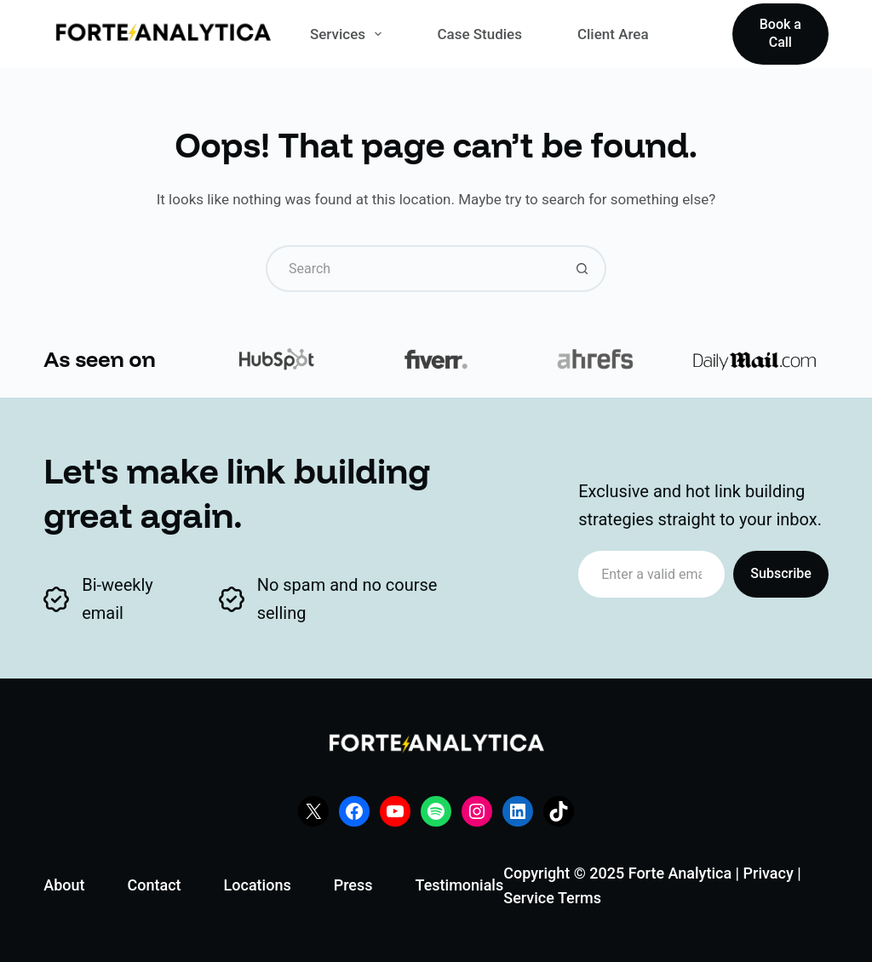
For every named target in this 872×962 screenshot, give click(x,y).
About (63, 885)
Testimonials (460, 885)
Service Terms (552, 898)
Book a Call (780, 33)
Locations (257, 885)
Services (349, 34)
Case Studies (479, 34)
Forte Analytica (679, 873)
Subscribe (780, 573)
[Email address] (651, 574)
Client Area (613, 34)
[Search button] (582, 268)
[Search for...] (412, 268)
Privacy (768, 873)
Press (353, 885)
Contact (154, 885)
